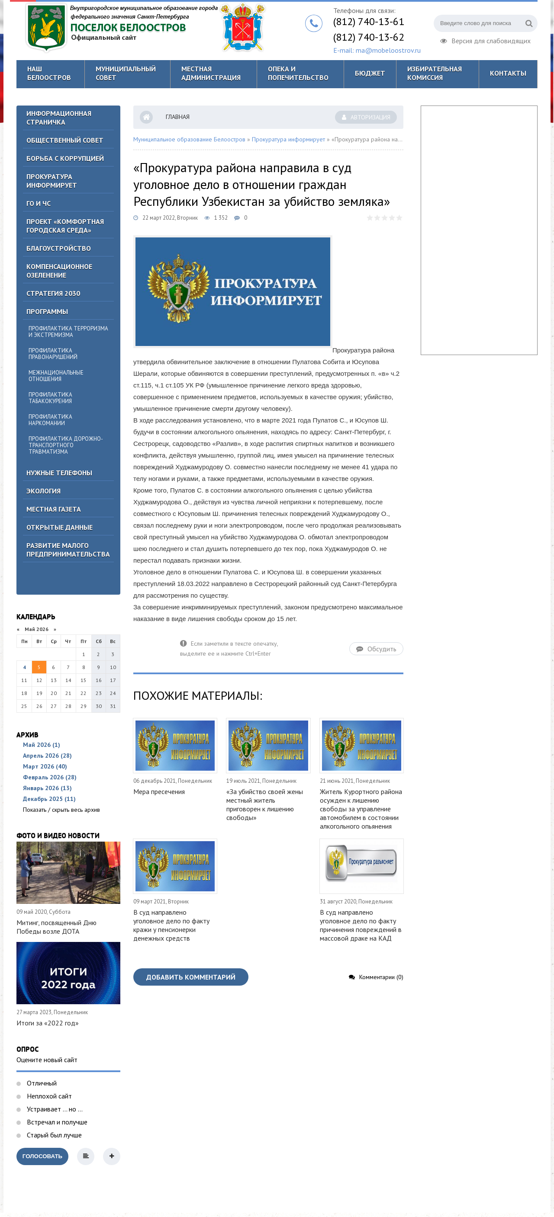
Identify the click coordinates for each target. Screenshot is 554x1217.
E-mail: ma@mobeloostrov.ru (377, 50)
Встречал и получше (56, 1122)
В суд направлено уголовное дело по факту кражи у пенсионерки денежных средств (171, 925)
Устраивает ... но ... (54, 1109)
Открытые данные (59, 527)
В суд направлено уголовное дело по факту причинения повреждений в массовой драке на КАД (361, 925)
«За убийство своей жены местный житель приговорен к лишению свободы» (264, 804)
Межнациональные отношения (56, 376)
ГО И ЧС (38, 203)
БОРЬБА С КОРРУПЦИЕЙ (65, 158)
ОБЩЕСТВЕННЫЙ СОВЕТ (64, 140)
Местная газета (53, 509)
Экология (43, 491)
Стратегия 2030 (53, 293)
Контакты (508, 73)
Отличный (41, 1083)
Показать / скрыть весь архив (61, 809)
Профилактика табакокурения (50, 398)
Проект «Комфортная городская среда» (65, 225)
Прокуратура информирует (51, 180)
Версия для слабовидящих (485, 39)
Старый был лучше (53, 1135)
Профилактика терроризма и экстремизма (68, 332)
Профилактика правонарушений (53, 354)
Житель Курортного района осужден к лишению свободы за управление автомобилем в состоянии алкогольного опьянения (361, 808)
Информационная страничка (58, 117)
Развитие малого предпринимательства (68, 549)
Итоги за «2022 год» (47, 1022)
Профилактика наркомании (50, 420)
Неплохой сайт (48, 1096)
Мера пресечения (159, 791)
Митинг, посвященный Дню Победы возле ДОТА (56, 926)
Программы (47, 311)
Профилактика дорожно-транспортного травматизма (66, 445)
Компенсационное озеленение (59, 270)
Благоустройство (58, 248)
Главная (178, 117)
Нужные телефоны (59, 472)
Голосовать (42, 1156)
